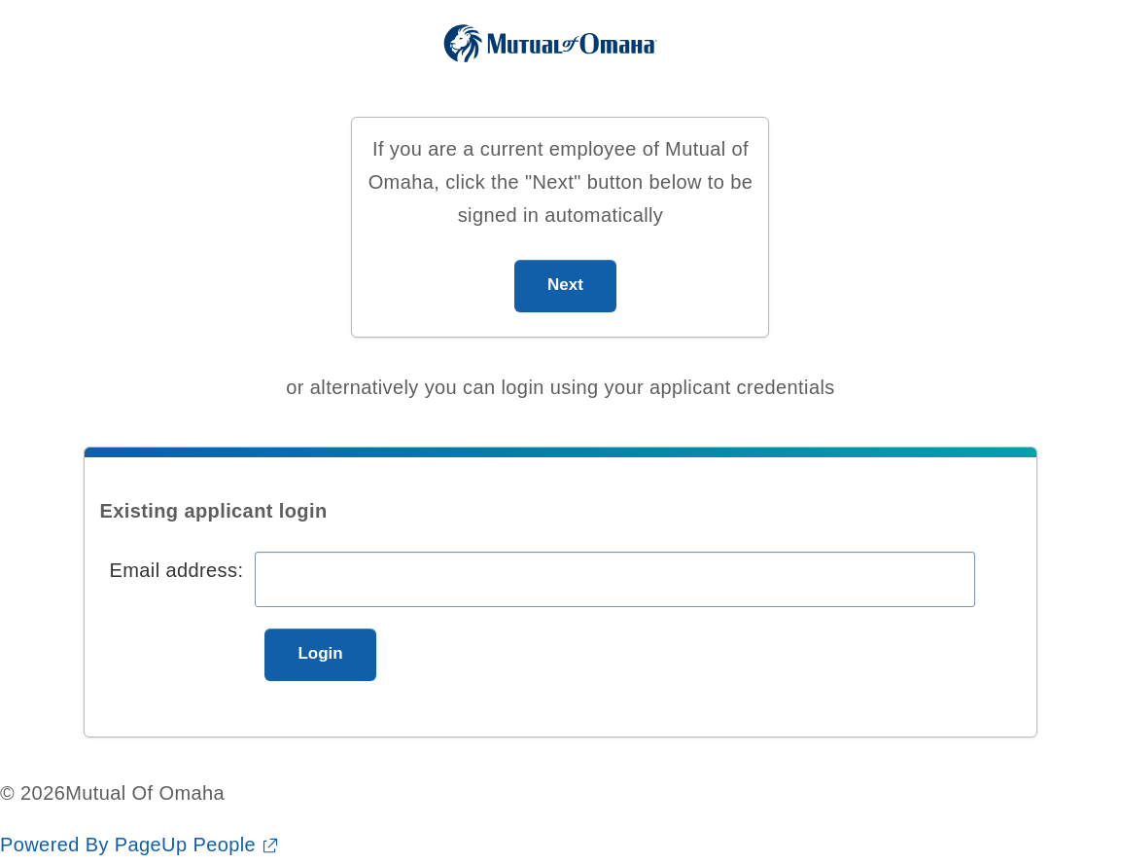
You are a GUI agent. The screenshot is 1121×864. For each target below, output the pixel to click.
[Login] (319, 655)
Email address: (176, 570)
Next (565, 284)
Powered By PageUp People (128, 844)
